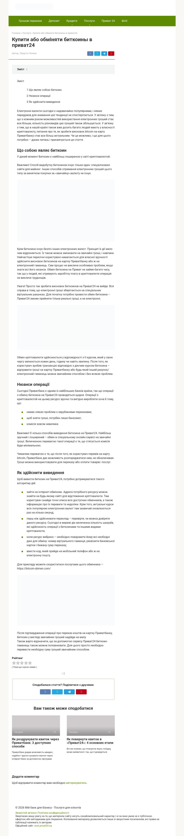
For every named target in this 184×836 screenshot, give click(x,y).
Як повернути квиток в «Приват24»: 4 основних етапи (90, 741)
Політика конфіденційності (53, 812)
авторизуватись (76, 783)
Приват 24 (108, 20)
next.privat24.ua (43, 825)
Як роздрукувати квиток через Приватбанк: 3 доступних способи (35, 742)
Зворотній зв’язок (25, 812)
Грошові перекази (30, 20)
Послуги (89, 20)
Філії (124, 20)
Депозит (54, 20)
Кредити (71, 20)
